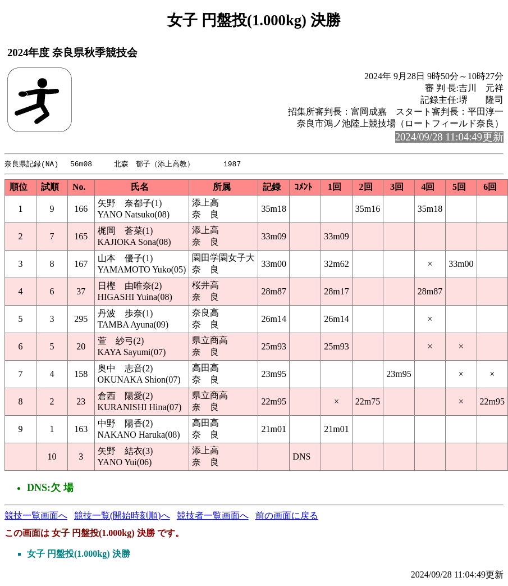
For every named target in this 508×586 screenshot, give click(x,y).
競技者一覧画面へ (213, 516)
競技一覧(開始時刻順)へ (122, 516)
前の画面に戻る (286, 516)
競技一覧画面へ (35, 516)
